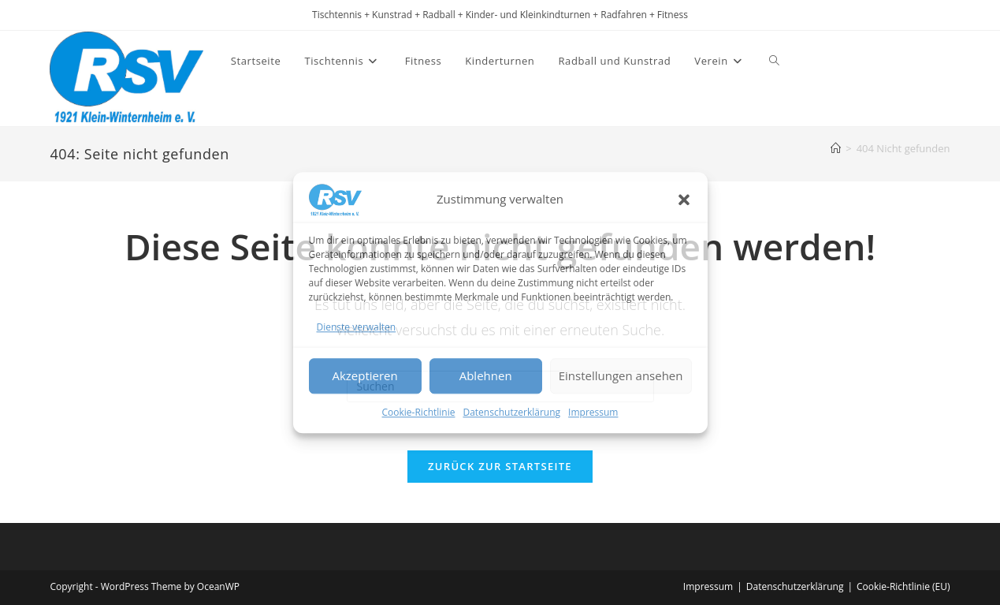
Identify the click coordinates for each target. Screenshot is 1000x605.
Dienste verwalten (356, 327)
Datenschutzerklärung (511, 412)
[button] (684, 199)
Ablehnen (485, 376)
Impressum (593, 412)
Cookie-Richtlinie (418, 412)
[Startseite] (836, 148)
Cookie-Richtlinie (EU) (903, 586)
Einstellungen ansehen (621, 376)
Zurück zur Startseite (500, 466)
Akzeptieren (364, 376)
